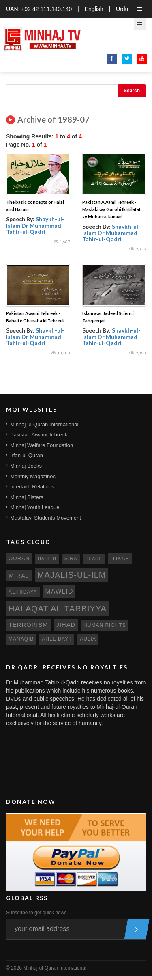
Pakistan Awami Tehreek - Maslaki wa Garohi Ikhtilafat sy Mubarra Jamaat (111, 209)
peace (94, 558)
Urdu (122, 9)
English (94, 9)
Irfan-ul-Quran (26, 455)
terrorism (28, 625)
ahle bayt (57, 639)
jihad (66, 625)
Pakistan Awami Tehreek (38, 435)
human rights (104, 625)
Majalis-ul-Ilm (71, 574)
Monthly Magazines (33, 476)
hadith (47, 558)
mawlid (59, 591)
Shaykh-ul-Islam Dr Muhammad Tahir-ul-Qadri (35, 225)
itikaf (119, 558)
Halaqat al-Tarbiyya (58, 608)
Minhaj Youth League (34, 507)
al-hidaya (23, 592)
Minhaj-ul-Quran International (44, 424)
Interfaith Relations (32, 487)
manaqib (21, 639)
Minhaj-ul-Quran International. (55, 968)
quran (19, 558)
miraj (19, 575)
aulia (88, 639)
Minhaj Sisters (26, 497)
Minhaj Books (26, 466)
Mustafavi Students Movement (45, 518)
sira (70, 558)
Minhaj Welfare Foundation (41, 445)
